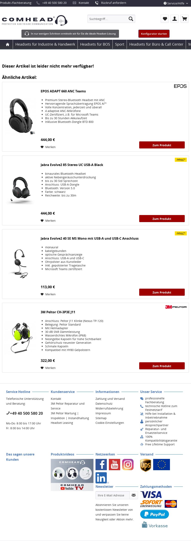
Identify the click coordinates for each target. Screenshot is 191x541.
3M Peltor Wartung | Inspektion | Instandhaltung (70, 415)
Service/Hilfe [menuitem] (174, 3)
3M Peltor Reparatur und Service (68, 406)
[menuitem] (111, 19)
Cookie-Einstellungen (110, 423)
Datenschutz (104, 403)
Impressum (103, 413)
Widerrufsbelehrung (109, 408)
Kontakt (84, 3)
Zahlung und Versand (110, 399)
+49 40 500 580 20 (54, 3)
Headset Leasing (62, 423)
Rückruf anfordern (113, 3)
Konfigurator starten (154, 34)
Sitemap (101, 418)
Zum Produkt (162, 145)
